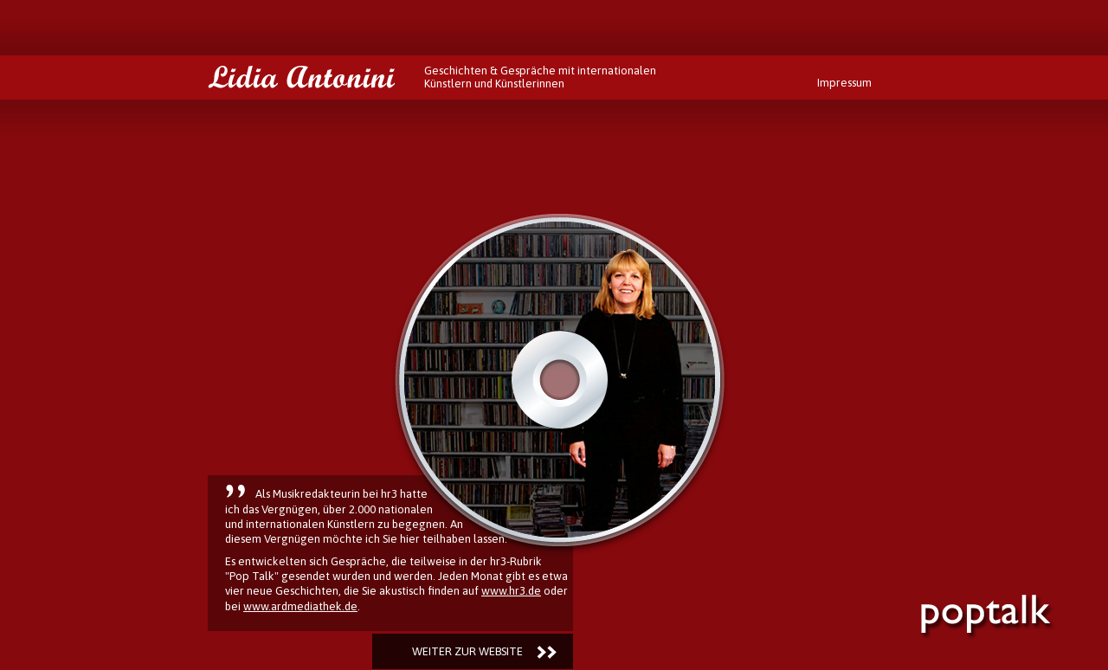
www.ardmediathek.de (300, 606)
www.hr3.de (511, 590)
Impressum (844, 82)
